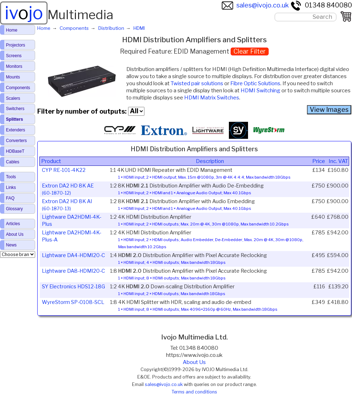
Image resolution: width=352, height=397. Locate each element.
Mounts (13, 77)
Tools (11, 176)
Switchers (15, 108)
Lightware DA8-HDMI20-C (73, 271)
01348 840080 (321, 5)
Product (51, 161)
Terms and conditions (194, 392)
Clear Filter (249, 51)
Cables (12, 161)
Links (11, 187)
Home (11, 30)
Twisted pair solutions (197, 83)
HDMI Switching (260, 90)
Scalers (13, 98)
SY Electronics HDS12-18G (73, 286)
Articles (13, 223)
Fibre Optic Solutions (255, 83)
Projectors (15, 45)
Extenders (15, 129)
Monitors (14, 66)
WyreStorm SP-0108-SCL (73, 302)
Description (210, 161)
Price (318, 161)
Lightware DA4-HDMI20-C (73, 255)
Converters (16, 140)
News (11, 245)
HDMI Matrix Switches (211, 97)
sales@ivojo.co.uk (255, 5)
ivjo (24, 12)
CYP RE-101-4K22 (64, 170)
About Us (194, 362)
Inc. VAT (338, 161)
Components (18, 87)
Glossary (14, 208)
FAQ (10, 198)
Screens (14, 55)
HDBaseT (15, 151)
